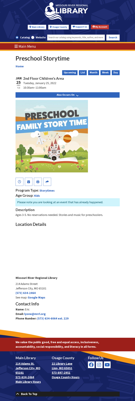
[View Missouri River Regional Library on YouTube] (107, 364)
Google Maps (36, 297)
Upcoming (70, 72)
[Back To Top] (68, 394)
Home (20, 66)
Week (105, 72)
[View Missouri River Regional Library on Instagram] (99, 364)
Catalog (25, 37)
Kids (37, 196)
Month (93, 72)
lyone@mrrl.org (35, 314)
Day (115, 72)
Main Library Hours (28, 382)
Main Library (38, 27)
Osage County (59, 27)
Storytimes (47, 191)
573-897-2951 (61, 373)
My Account (100, 27)
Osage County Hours (65, 377)
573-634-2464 (25, 377)
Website (41, 37)
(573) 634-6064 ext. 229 (53, 318)
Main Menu (25, 46)
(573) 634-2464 (26, 293)
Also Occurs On (67, 95)
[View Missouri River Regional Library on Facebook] (91, 364)
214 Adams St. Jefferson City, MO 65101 (28, 368)
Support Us (80, 27)
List (83, 72)
